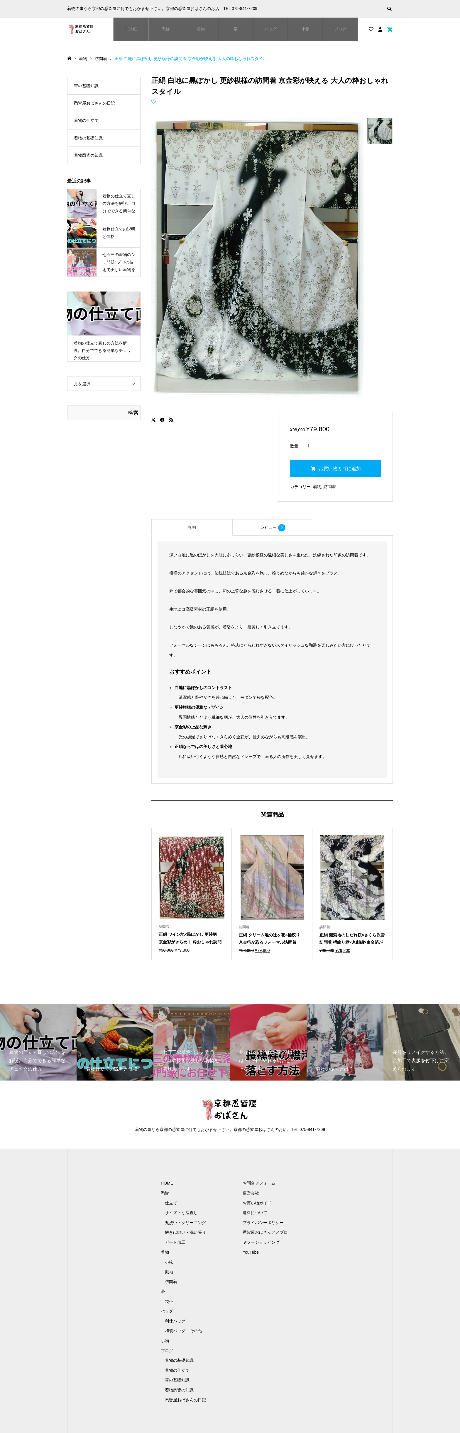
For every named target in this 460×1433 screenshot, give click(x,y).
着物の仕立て (86, 120)
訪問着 (330, 486)
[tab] (191, 527)
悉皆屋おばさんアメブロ (265, 1232)
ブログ (340, 29)
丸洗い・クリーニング (185, 1222)
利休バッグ (175, 1321)
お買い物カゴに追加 (340, 468)
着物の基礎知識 (88, 138)
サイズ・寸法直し (181, 1212)
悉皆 (166, 29)
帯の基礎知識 (86, 86)
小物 (305, 29)
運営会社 (251, 1193)
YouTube (251, 1252)
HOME (131, 29)
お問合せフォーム (259, 1183)
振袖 (169, 1272)
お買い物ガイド (257, 1203)
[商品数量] (315, 446)
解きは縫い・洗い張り (185, 1232)
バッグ (270, 29)
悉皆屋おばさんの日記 (94, 103)
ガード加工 (175, 1242)
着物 (201, 29)
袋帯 (169, 1301)
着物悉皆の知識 (88, 155)
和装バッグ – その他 (183, 1330)
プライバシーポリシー (263, 1222)
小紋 (169, 1262)
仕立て (171, 1203)
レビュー (272, 527)
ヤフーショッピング (261, 1242)
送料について (255, 1212)
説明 (192, 527)
